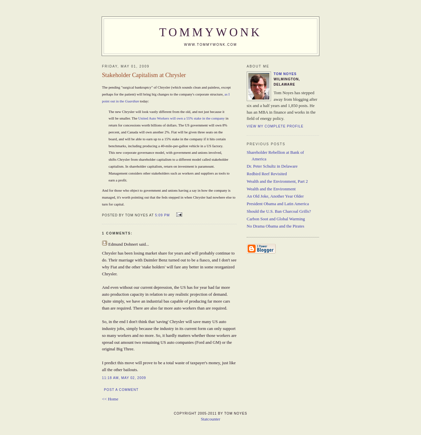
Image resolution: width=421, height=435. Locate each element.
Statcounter (210, 419)
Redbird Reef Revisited (267, 173)
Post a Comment (121, 390)
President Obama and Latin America (278, 203)
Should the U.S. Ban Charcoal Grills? (279, 211)
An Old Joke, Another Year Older (275, 196)
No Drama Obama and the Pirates (275, 226)
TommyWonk (210, 32)
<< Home (110, 398)
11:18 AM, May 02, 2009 (124, 378)
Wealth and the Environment (271, 188)
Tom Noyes (285, 74)
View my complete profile (275, 126)
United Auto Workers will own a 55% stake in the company (181, 118)
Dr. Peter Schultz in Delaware (272, 166)
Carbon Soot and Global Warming (276, 218)
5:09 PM (162, 215)
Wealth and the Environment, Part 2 (277, 181)
